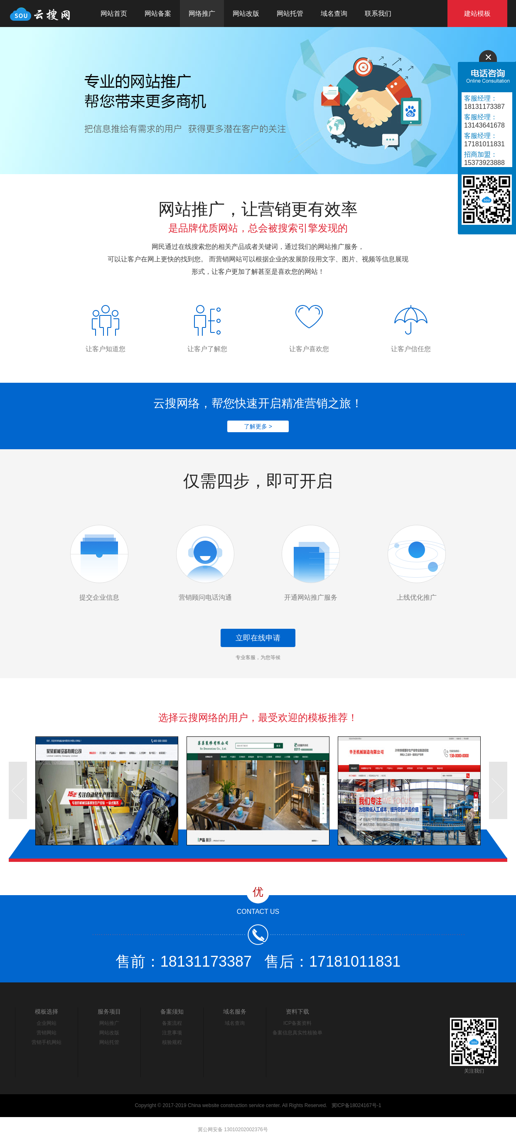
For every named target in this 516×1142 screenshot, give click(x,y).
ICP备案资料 (297, 1023)
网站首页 (114, 13)
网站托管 (290, 13)
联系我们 (378, 13)
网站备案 (158, 13)
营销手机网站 (46, 1042)
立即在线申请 (258, 638)
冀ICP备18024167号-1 (356, 1105)
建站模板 (477, 13)
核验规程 (172, 1042)
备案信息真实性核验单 (297, 1033)
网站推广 (109, 1023)
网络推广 (202, 13)
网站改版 (246, 13)
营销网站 (47, 1033)
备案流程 (172, 1023)
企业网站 (47, 1023)
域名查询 (334, 13)
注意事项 (172, 1033)
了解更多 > (258, 426)
